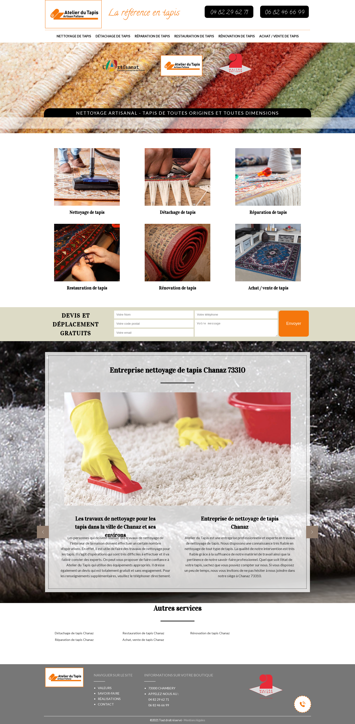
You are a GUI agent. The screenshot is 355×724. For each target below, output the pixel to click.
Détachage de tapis (113, 36)
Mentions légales (194, 720)
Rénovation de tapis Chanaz (210, 633)
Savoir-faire (109, 693)
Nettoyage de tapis (74, 36)
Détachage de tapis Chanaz (74, 633)
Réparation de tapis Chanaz (74, 640)
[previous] (43, 532)
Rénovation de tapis (236, 36)
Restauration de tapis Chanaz (143, 633)
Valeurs (105, 688)
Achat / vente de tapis (279, 36)
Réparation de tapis (152, 36)
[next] (312, 532)
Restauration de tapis (194, 36)
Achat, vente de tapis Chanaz (143, 640)
